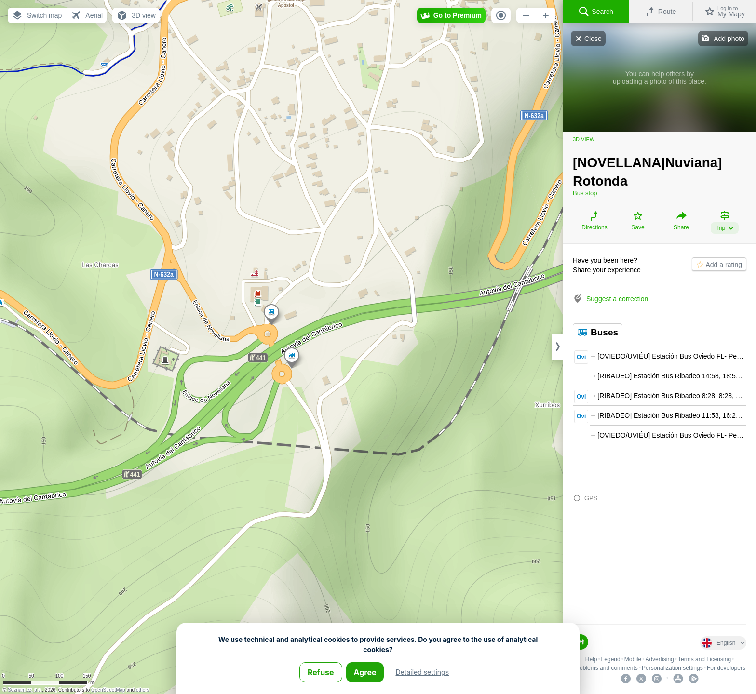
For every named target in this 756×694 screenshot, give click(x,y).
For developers (726, 668)
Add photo (729, 38)
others (142, 690)
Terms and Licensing (704, 659)
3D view (583, 139)
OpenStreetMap (108, 690)
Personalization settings (672, 668)
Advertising (659, 659)
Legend (611, 659)
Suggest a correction (617, 299)
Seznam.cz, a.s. (25, 690)
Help (591, 659)
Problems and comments (606, 668)
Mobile (632, 659)
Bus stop (585, 193)
